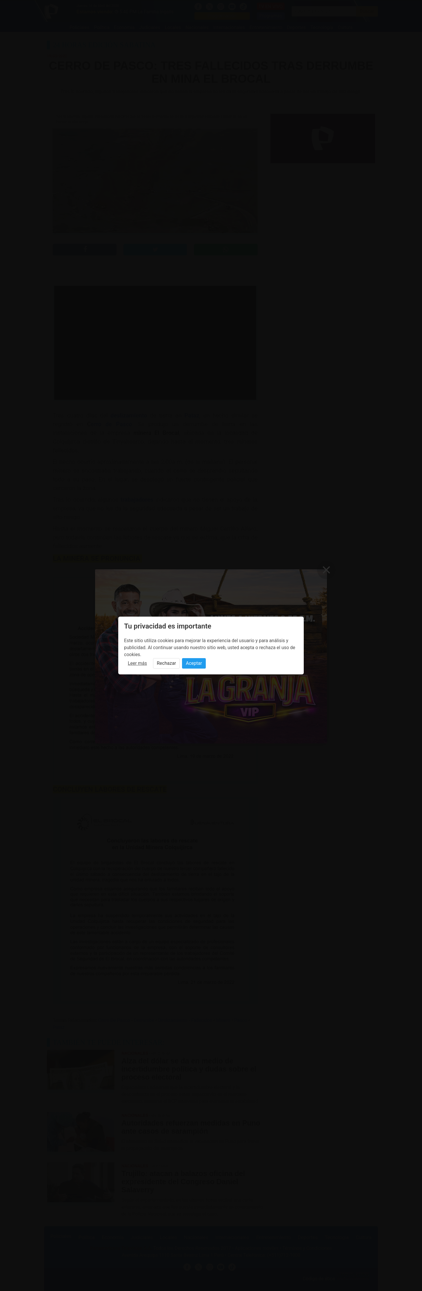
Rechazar (166, 663)
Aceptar (194, 663)
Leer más (137, 663)
